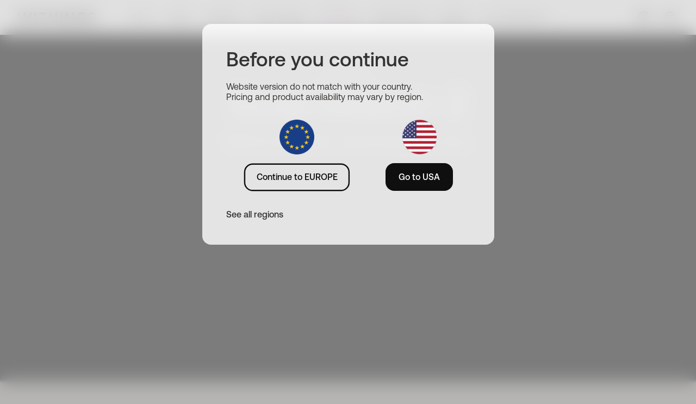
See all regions (254, 214)
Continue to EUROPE (297, 177)
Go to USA (419, 177)
